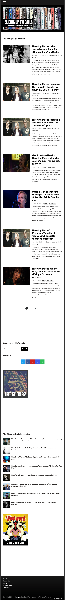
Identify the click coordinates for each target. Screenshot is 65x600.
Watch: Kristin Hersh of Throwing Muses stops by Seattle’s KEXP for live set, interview (46, 159)
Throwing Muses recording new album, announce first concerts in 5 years (46, 122)
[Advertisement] (32, 324)
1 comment (52, 203)
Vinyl (57, 242)
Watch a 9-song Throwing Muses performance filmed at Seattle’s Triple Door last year (46, 195)
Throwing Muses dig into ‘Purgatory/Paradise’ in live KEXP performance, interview (46, 272)
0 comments (51, 167)
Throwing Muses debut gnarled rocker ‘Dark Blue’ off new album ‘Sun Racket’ (46, 49)
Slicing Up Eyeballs (20, 597)
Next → (36, 308)
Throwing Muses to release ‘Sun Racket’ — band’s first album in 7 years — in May (46, 87)
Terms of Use (7, 587)
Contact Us (6, 581)
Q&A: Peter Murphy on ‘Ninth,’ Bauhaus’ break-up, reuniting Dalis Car (34, 475)
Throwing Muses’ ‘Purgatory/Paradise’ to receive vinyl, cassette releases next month (44, 234)
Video (44, 167)
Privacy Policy (7, 585)
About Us (6, 579)
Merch (5, 583)
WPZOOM (59, 599)
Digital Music (55, 55)
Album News (48, 55)
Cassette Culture (51, 242)
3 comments (49, 280)
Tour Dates (55, 93)
